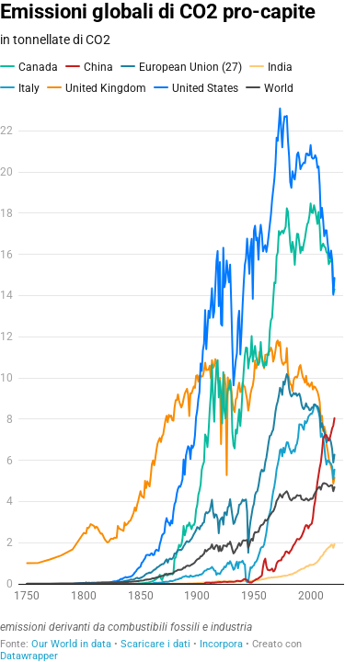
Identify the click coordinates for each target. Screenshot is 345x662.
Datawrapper (29, 656)
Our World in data (71, 644)
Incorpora (221, 644)
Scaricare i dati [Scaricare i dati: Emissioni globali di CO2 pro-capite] (155, 644)
